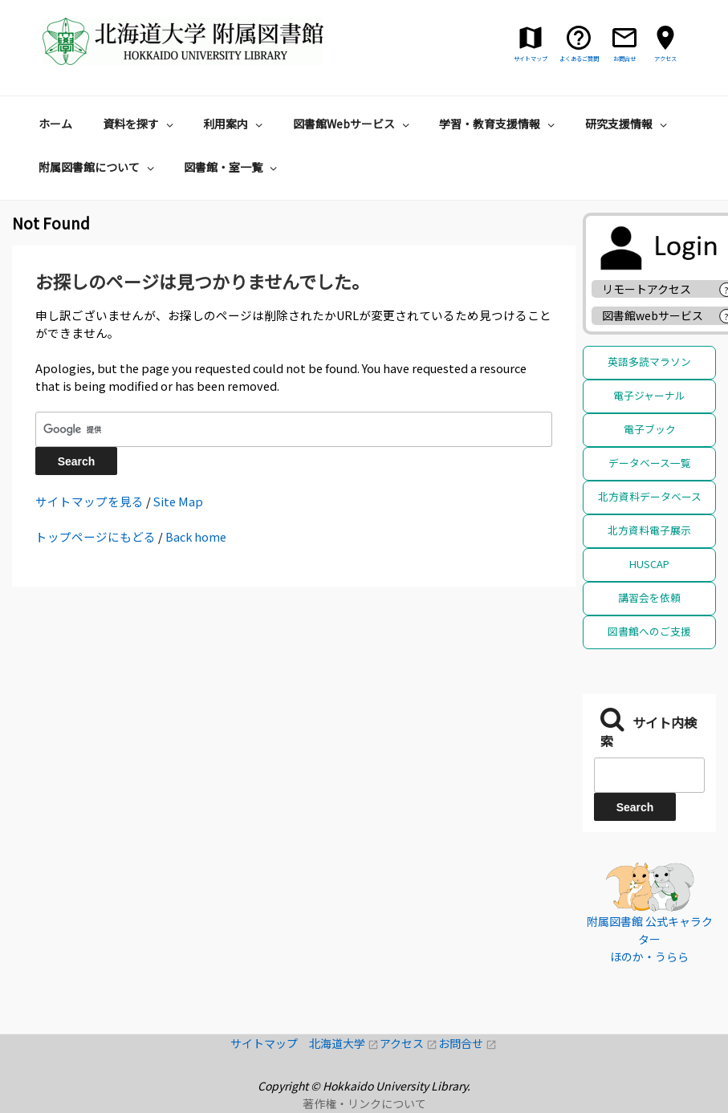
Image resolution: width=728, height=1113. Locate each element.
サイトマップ (269, 1043)
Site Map (178, 501)
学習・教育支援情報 (499, 124)
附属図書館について (98, 167)
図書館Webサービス (353, 124)
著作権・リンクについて (364, 1103)
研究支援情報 (628, 124)
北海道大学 (344, 1043)
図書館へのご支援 (649, 631)
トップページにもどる (95, 536)
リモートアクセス (646, 289)
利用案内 (234, 124)
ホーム (55, 124)
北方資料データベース (650, 496)
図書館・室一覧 (232, 167)
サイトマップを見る (89, 501)
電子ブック (650, 429)
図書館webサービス (652, 315)
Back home (195, 536)
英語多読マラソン (649, 361)
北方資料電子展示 (649, 530)
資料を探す (140, 124)
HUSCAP (649, 563)
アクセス (409, 1043)
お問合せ (467, 1043)
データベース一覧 (649, 462)
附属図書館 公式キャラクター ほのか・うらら (650, 939)
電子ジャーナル (649, 395)
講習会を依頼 (649, 597)
